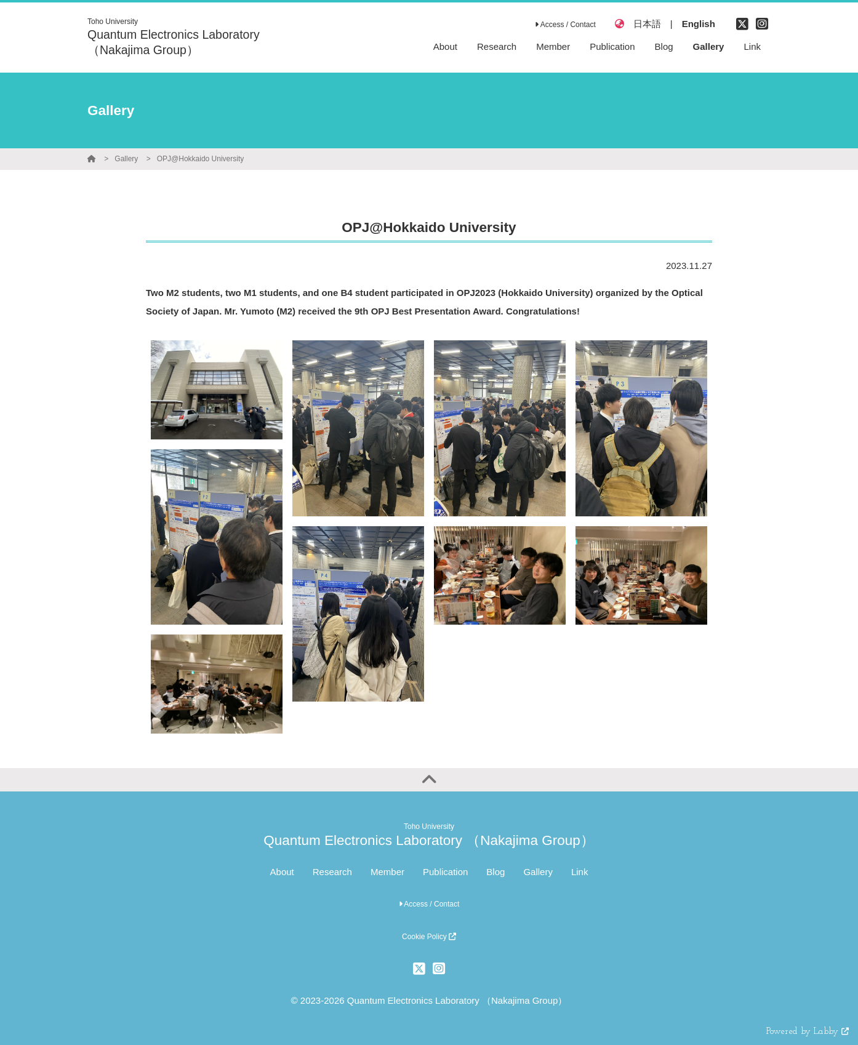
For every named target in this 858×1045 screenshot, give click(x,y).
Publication (445, 872)
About (282, 872)
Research (332, 872)
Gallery (126, 158)
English (698, 23)
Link (579, 872)
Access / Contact (565, 24)
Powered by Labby (807, 1031)
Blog (495, 872)
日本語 (647, 23)
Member (387, 872)
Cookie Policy (429, 936)
